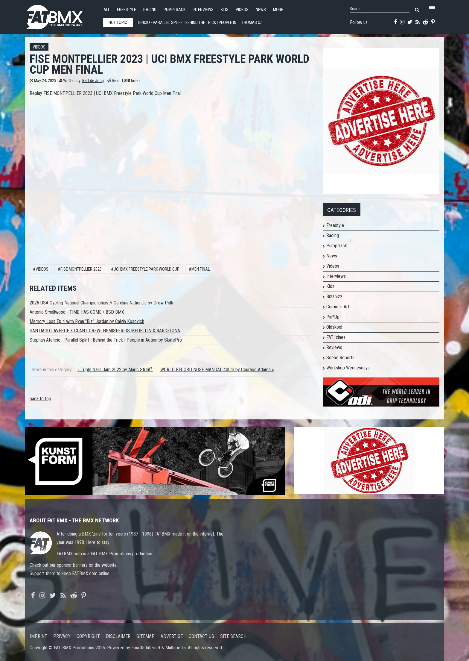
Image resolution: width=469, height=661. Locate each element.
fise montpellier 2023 (81, 269)
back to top (40, 398)
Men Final (200, 269)
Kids (225, 9)
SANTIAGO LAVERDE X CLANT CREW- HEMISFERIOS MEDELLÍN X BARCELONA (105, 330)
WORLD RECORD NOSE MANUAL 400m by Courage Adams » (217, 369)
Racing (149, 9)
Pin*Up (332, 317)
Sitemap (145, 636)
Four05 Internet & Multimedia (158, 648)
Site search (233, 636)
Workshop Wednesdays (348, 368)
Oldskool (334, 327)
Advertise (172, 636)
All (106, 9)
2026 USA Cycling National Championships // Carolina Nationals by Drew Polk (101, 303)
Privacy (62, 636)
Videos (242, 9)
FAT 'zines (335, 337)
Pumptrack (174, 9)
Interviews (203, 9)
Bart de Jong (93, 80)
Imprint (38, 636)
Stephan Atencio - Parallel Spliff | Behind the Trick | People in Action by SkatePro (106, 340)
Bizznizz (334, 296)
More (278, 9)
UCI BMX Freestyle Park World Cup (146, 269)
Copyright (88, 636)
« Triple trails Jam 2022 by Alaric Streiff (115, 369)
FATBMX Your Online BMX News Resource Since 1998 (61, 15)
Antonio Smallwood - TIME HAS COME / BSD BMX (77, 312)
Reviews (334, 347)
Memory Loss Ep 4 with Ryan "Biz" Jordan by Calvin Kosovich (87, 321)
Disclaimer (118, 636)
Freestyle (126, 9)
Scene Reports (340, 357)
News (261, 9)
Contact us (201, 636)
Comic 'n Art (337, 307)
